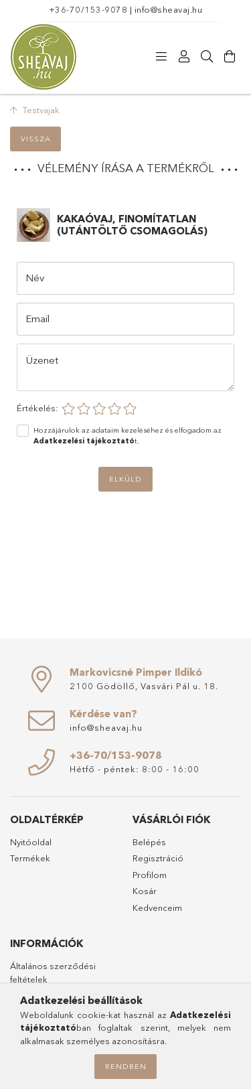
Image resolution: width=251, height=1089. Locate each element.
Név (34, 277)
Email (37, 318)
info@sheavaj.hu (169, 9)
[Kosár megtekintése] (229, 57)
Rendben (126, 1066)
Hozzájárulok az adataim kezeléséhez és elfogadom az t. (127, 435)
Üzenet (42, 360)
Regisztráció (158, 858)
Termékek (30, 858)
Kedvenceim (157, 907)
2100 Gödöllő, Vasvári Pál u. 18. (144, 685)
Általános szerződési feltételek (53, 972)
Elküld (125, 479)
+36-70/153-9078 (88, 9)
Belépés (149, 842)
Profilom (150, 874)
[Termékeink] (161, 57)
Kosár (145, 890)
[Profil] (184, 57)
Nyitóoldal (31, 842)
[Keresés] (206, 57)
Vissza (36, 138)
